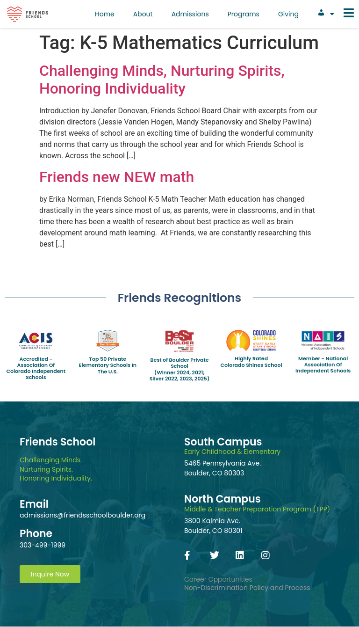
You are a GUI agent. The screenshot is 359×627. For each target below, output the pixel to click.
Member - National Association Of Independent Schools (323, 364)
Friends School (57, 442)
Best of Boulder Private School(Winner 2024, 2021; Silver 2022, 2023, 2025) (180, 369)
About (143, 14)
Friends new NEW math (116, 177)
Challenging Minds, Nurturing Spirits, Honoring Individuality (162, 79)
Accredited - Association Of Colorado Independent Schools (36, 368)
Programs (243, 14)
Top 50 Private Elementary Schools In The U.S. (107, 365)
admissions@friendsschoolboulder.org (82, 515)
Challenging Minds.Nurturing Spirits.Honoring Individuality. (56, 469)
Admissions (190, 14)
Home (105, 14)
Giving (288, 14)
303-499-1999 (42, 545)
